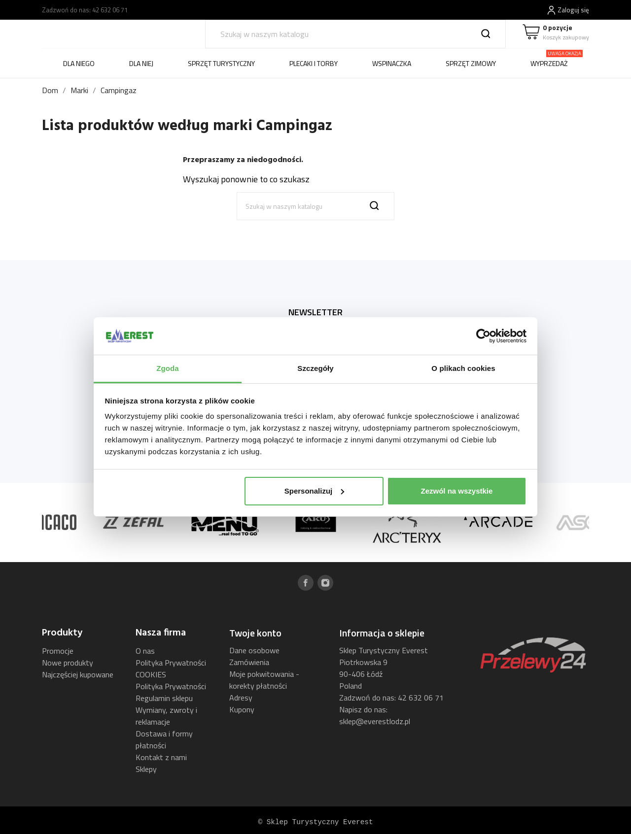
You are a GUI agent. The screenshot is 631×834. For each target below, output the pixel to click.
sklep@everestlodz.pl (374, 721)
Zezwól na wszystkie (456, 491)
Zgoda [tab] (167, 368)
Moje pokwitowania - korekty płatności (264, 680)
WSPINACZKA (391, 63)
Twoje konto (255, 632)
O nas (145, 651)
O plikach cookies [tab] (463, 368)
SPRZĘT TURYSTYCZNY (221, 63)
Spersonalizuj (314, 491)
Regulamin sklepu (164, 698)
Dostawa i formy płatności (164, 739)
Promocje (57, 651)
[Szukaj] (356, 34)
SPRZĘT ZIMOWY (471, 63)
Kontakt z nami (161, 757)
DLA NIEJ (141, 63)
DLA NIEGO (79, 63)
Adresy (240, 697)
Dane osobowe (254, 650)
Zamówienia (249, 662)
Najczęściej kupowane (77, 674)
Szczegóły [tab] (315, 368)
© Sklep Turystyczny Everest (315, 822)
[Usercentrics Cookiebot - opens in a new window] (483, 336)
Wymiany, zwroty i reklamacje (166, 716)
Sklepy (146, 769)
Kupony (241, 709)
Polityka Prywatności (171, 686)
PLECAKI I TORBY (313, 63)
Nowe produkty (67, 662)
